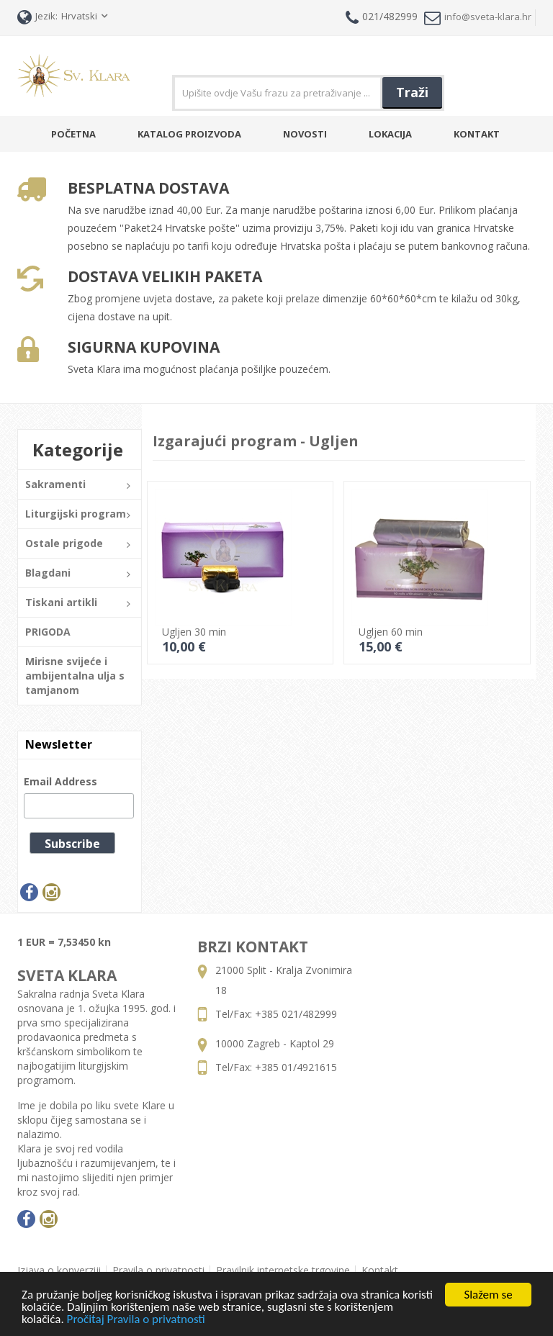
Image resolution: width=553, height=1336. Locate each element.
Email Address (60, 781)
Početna (73, 133)
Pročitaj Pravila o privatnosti (136, 1319)
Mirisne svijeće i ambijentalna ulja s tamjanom (75, 675)
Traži (412, 92)
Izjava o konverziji (59, 1270)
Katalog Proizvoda (189, 133)
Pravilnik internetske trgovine (283, 1270)
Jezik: (37, 17)
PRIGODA (48, 631)
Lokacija (390, 133)
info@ (477, 17)
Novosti (305, 133)
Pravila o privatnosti (158, 1270)
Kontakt (477, 133)
